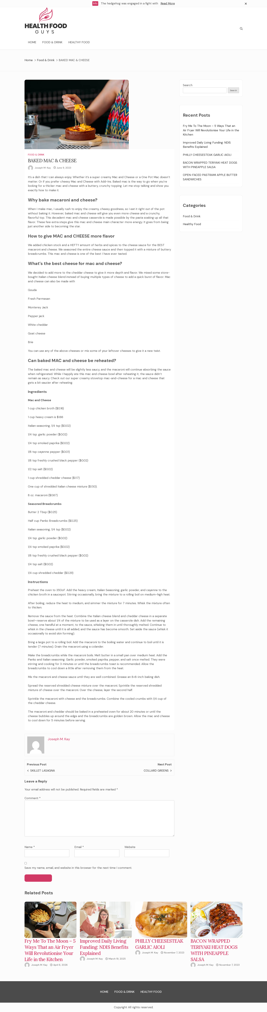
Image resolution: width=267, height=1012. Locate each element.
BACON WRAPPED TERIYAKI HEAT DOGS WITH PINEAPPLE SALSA (214, 950)
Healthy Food (79, 42)
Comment (33, 798)
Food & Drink (52, 42)
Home (32, 42)
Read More (168, 3)
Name (30, 847)
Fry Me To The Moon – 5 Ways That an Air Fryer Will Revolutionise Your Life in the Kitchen (211, 130)
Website (129, 847)
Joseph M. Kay (43, 167)
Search (187, 85)
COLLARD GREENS (156, 770)
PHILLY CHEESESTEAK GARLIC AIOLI (207, 155)
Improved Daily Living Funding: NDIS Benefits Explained (104, 947)
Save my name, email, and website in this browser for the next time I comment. (78, 868)
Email (79, 847)
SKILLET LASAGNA (42, 770)
